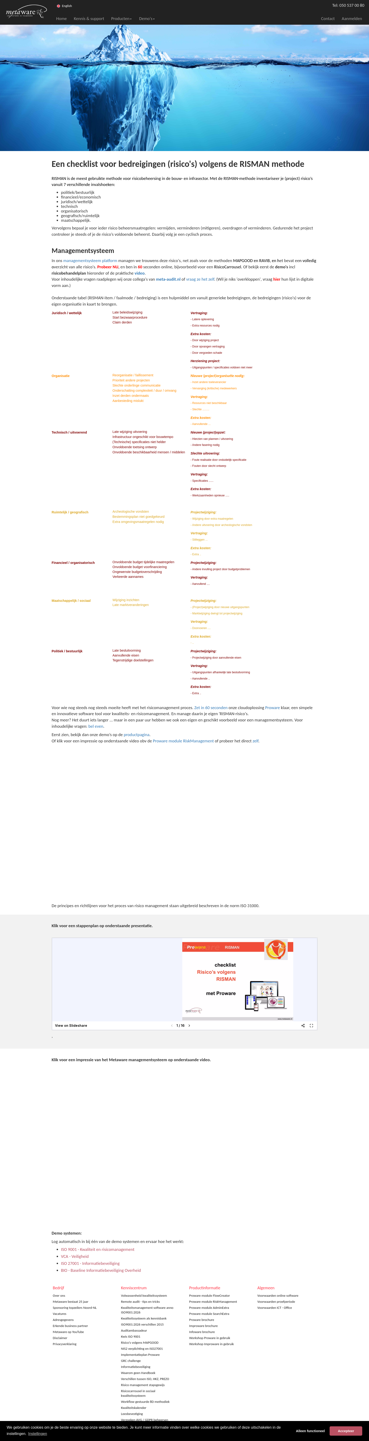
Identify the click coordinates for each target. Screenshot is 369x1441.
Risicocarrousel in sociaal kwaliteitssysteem (138, 1393)
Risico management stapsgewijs (143, 1385)
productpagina (136, 734)
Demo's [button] (147, 18)
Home (61, 18)
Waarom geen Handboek (138, 1373)
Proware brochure (201, 1320)
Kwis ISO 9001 (130, 1336)
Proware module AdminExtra (209, 1308)
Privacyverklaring (64, 1344)
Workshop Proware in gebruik (209, 1338)
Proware (272, 707)
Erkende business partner (70, 1326)
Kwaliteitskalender (133, 1408)
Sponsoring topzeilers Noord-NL (75, 1308)
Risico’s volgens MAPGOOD (140, 1342)
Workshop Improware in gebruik (211, 1344)
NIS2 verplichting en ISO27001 (142, 1349)
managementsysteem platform (90, 260)
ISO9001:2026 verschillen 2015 (142, 1324)
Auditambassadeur (134, 1330)
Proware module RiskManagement (183, 741)
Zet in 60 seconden (211, 707)
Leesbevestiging (132, 1414)
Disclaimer (60, 1338)
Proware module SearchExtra (209, 1314)
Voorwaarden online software (277, 1295)
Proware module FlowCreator (209, 1295)
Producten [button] (121, 18)
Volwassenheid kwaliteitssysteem (144, 1295)
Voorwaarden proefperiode (276, 1302)
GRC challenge (131, 1361)
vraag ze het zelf (200, 279)
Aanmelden (352, 18)
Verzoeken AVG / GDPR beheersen (144, 1420)
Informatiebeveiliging (135, 1367)
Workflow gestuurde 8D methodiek (145, 1402)
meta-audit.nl (168, 279)
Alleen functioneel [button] (310, 1431)
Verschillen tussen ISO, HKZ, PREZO (145, 1379)
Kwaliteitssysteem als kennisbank (143, 1318)
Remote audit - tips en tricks (140, 1302)
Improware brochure (203, 1326)
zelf (256, 741)
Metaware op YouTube (68, 1332)
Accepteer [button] (346, 1431)
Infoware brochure (202, 1332)
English (67, 6)
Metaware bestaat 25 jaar (71, 1302)
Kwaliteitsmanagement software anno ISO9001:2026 (147, 1310)
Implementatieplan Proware (140, 1355)
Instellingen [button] (37, 1434)
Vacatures (59, 1314)
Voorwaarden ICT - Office (274, 1308)
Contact (328, 18)
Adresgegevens (63, 1320)
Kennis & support (89, 18)
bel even (95, 726)
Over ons (59, 1295)
